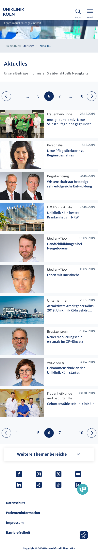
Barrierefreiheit (18, 532)
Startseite (28, 45)
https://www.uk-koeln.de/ (19, 12)
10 (81, 96)
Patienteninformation (23, 513)
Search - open (79, 11)
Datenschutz (15, 503)
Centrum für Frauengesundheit (22, 23)
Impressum (15, 523)
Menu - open (91, 11)
